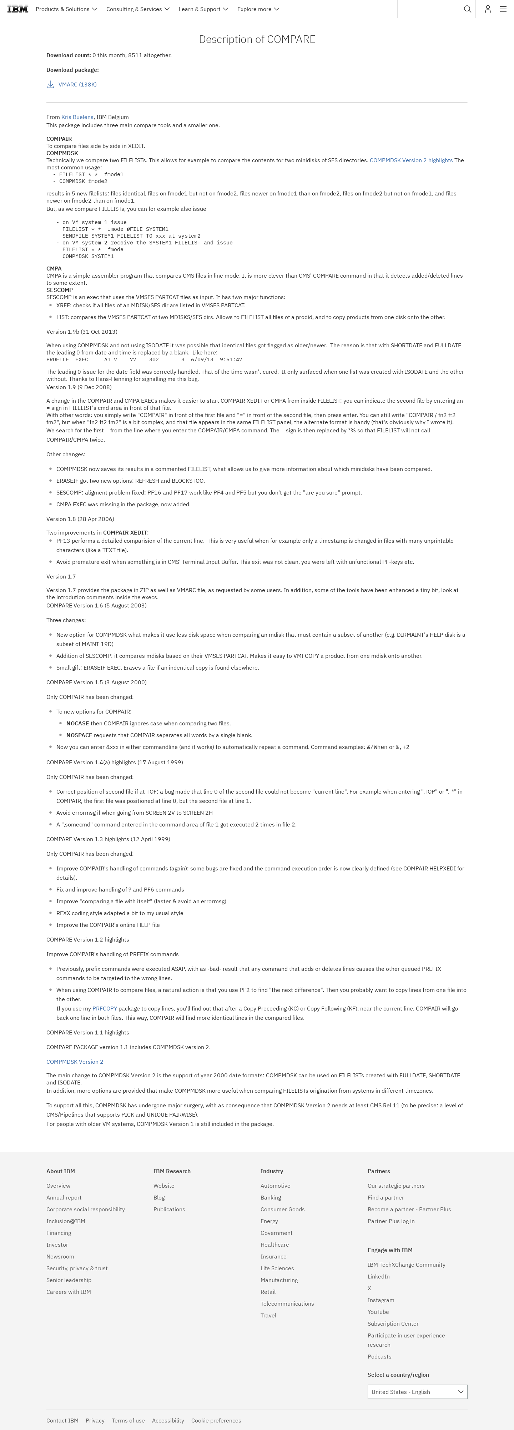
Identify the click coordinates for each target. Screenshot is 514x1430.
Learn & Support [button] (200, 9)
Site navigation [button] (503, 12)
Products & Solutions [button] (63, 9)
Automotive (276, 1184)
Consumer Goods (283, 1208)
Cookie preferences (216, 1419)
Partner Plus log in (391, 1220)
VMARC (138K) (78, 84)
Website (164, 1184)
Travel (268, 1314)
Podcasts (380, 1355)
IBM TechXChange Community (406, 1263)
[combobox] (436, 9)
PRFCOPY (104, 1007)
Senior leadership (68, 1279)
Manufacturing (279, 1279)
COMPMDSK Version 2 (75, 1060)
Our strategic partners (396, 1184)
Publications (169, 1208)
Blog (159, 1196)
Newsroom (60, 1255)
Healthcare (275, 1243)
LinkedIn (379, 1275)
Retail (268, 1291)
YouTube (378, 1311)
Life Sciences (277, 1267)
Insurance (274, 1255)
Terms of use (128, 1419)
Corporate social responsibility (85, 1208)
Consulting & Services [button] (134, 9)
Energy (269, 1220)
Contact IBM (62, 1419)
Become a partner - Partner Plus (409, 1208)
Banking (271, 1196)
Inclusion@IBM (65, 1220)
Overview (58, 1184)
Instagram (381, 1299)
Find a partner (386, 1196)
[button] (467, 9)
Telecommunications (287, 1302)
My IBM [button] (488, 11)
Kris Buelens (77, 116)
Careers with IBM (68, 1291)
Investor (57, 1243)
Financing (58, 1232)
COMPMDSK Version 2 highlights (411, 160)
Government (277, 1232)
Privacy (95, 1419)
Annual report (64, 1196)
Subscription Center (393, 1322)
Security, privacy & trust (77, 1267)
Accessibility (168, 1419)
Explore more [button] (254, 9)
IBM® (18, 9)
